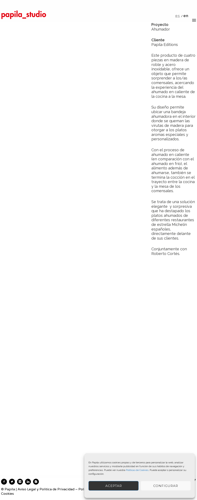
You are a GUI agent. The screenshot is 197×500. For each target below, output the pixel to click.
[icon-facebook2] (5, 482)
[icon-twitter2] (13, 482)
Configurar (165, 486)
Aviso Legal (27, 489)
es (177, 15)
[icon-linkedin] (29, 482)
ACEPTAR (113, 486)
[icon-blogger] (37, 482)
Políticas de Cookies (137, 470)
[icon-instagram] (21, 482)
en (185, 15)
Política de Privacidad (57, 489)
